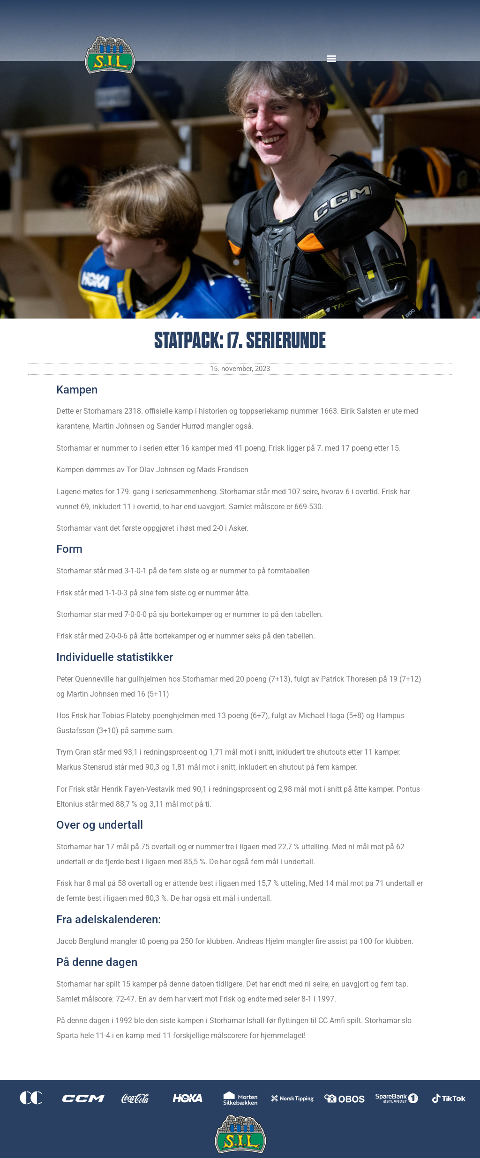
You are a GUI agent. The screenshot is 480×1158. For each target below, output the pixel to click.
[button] (331, 58)
